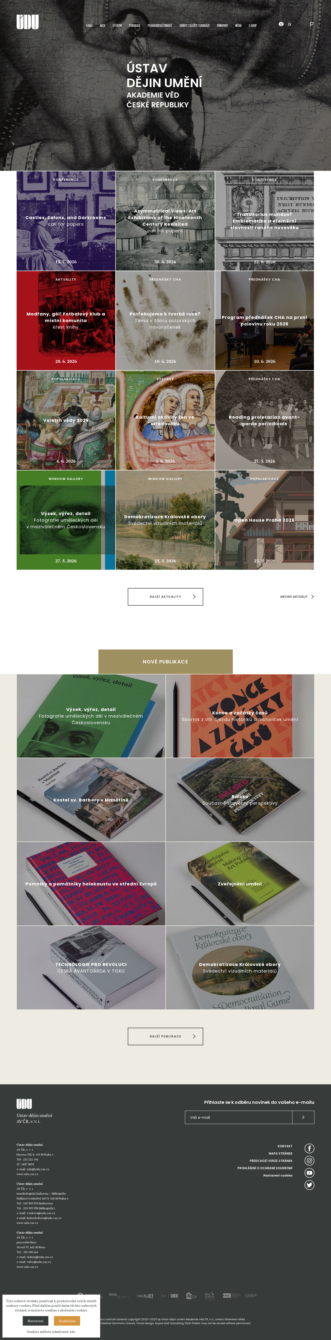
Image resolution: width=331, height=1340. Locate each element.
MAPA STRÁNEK (280, 1153)
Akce (103, 25)
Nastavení (35, 1321)
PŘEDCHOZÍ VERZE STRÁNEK (271, 1161)
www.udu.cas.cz (27, 1174)
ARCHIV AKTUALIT (294, 597)
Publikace (134, 25)
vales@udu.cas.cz (39, 1262)
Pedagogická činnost (160, 25)
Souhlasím (67, 1321)
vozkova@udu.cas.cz (41, 1213)
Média (238, 25)
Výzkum (117, 25)
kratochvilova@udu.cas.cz (44, 1218)
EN (289, 24)
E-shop (253, 25)
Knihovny (222, 25)
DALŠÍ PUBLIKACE (166, 1036)
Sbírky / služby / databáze (195, 25)
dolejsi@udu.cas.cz (40, 1257)
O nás (89, 25)
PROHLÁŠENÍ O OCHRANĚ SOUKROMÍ (264, 1168)
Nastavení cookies (277, 1175)
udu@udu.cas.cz (38, 1169)
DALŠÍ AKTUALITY (166, 597)
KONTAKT (285, 1146)
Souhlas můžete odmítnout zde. (51, 1331)
